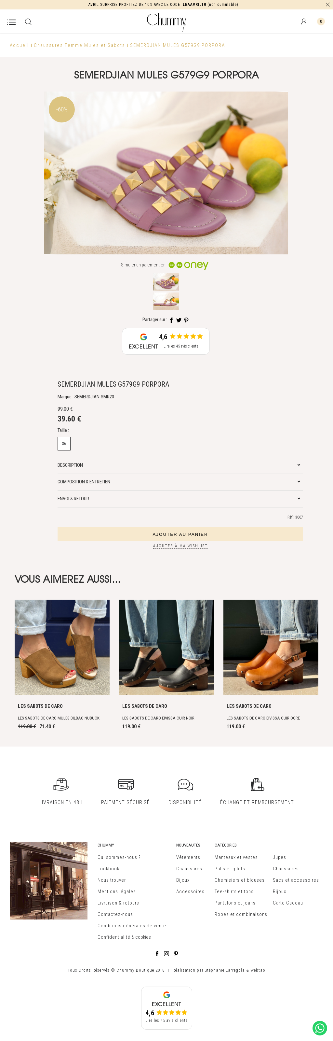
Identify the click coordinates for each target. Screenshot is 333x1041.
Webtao (257, 970)
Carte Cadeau (288, 903)
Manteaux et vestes (236, 857)
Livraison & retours (118, 903)
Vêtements (188, 857)
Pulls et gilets (230, 869)
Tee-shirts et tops (234, 891)
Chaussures (189, 869)
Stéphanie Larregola (225, 970)
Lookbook (108, 869)
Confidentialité (114, 937)
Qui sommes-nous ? (119, 857)
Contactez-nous (115, 914)
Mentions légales (117, 891)
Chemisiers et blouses (240, 880)
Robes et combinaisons (241, 914)
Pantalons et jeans (235, 903)
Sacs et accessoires (296, 880)
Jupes (279, 857)
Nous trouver (112, 880)
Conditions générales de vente (132, 926)
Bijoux (183, 880)
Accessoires (190, 891)
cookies (143, 937)
